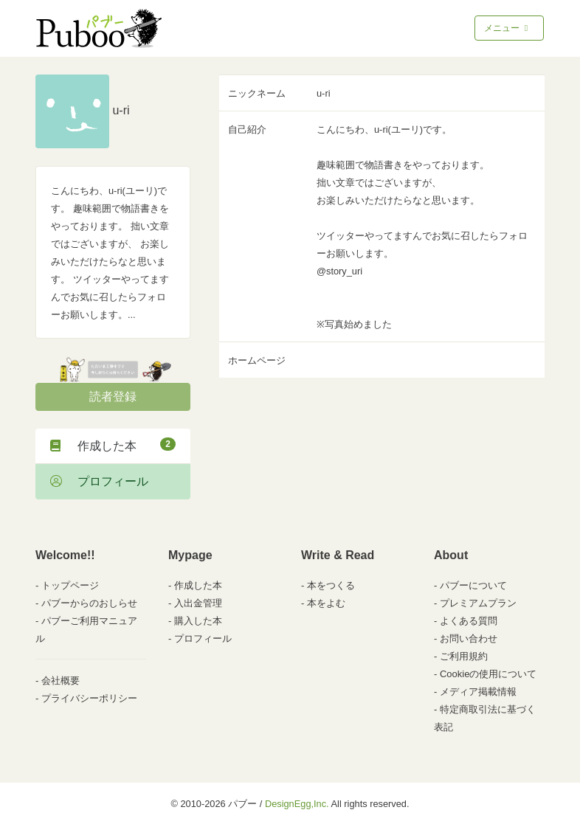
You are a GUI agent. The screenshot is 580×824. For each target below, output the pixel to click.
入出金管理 (198, 603)
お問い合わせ (468, 638)
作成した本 (113, 444)
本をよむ (326, 603)
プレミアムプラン (478, 603)
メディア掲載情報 (478, 691)
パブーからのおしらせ (89, 603)
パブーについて (473, 585)
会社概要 (60, 680)
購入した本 (198, 620)
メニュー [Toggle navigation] (507, 28)
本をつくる (331, 585)
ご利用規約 (464, 656)
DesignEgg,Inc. (297, 803)
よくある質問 (468, 620)
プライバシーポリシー (89, 698)
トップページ (70, 585)
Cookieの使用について (488, 673)
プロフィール (99, 481)
